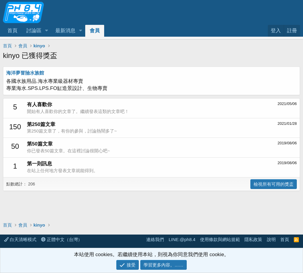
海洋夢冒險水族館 (25, 72)
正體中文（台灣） (61, 239)
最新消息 (65, 30)
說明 (271, 239)
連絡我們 (155, 239)
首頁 (12, 30)
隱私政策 (253, 239)
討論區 (33, 30)
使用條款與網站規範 (220, 239)
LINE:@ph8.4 (182, 239)
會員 (95, 30)
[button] (46, 31)
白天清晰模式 (20, 239)
